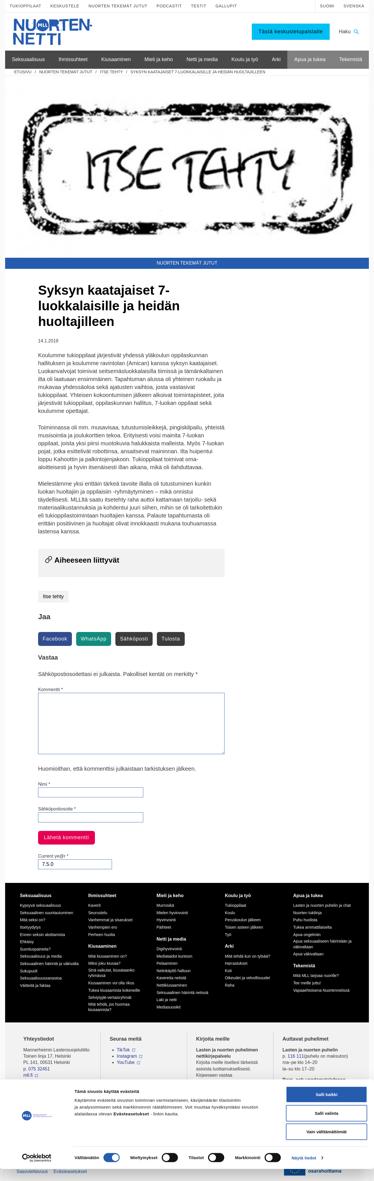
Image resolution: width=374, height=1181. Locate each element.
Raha (229, 985)
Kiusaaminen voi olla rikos (111, 983)
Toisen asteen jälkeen (244, 927)
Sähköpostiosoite (57, 808)
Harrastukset (236, 963)
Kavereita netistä (171, 978)
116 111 (296, 1056)
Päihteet (164, 927)
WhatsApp (94, 639)
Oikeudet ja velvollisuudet (247, 978)
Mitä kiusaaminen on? (107, 956)
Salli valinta (326, 1125)
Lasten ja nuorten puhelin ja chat (322, 905)
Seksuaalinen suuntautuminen (46, 912)
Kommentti (50, 689)
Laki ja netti (167, 999)
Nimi (44, 784)
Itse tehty (111, 72)
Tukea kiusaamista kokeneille (114, 990)
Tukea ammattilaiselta (312, 927)
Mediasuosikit (169, 1007)
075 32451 (39, 1068)
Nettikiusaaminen (172, 985)
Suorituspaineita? (35, 949)
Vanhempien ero (102, 927)
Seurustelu (97, 912)
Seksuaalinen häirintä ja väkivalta (49, 963)
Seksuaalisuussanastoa (41, 978)
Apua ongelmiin (307, 934)
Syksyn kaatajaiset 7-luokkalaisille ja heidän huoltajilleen (197, 72)
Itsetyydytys (30, 927)
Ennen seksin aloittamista (42, 934)
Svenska (354, 6)
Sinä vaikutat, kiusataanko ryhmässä (111, 973)
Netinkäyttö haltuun (174, 970)
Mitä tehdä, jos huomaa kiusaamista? (109, 1007)
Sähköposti (134, 639)
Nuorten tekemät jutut (117, 6)
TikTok (123, 1049)
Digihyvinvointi (169, 949)
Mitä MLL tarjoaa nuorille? (316, 975)
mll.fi (28, 1075)
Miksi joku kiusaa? (104, 963)
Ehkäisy (27, 941)
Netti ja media (171, 939)
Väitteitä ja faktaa (35, 985)
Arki (229, 946)
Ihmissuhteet (102, 895)
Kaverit (94, 905)
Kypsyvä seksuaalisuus (40, 905)
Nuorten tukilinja (307, 912)
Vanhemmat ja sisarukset (110, 920)
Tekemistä (304, 965)
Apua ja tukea (308, 895)
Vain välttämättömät (326, 1143)
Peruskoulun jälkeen (243, 920)
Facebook (55, 639)
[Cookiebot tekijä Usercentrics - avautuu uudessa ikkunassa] (37, 1170)
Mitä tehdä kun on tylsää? (247, 956)
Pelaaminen (167, 963)
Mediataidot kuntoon (174, 956)
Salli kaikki (327, 1106)
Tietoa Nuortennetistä (45, 1086)
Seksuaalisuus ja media (41, 956)
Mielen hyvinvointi (172, 912)
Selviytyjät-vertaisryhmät (109, 997)
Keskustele (64, 6)
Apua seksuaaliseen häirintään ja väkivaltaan (322, 944)
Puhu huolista (305, 920)
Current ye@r (53, 856)
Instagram (127, 1056)
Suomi (327, 6)
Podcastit (169, 6)
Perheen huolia (101, 934)
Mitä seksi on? (32, 920)
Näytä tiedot (304, 1169)
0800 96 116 (302, 1086)
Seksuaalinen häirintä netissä (182, 992)
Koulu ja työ (238, 895)
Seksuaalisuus (35, 895)
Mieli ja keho (170, 895)
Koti (228, 970)
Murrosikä (165, 905)
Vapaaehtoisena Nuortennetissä (321, 990)
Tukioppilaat (25, 6)
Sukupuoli (29, 971)
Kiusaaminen (102, 946)
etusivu (23, 72)
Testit (198, 6)
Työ (228, 934)
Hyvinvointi (166, 920)
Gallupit (226, 6)
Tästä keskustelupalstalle (291, 31)
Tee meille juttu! (307, 983)
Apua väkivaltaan (308, 954)
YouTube (126, 1062)
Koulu (230, 912)
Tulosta (170, 639)
